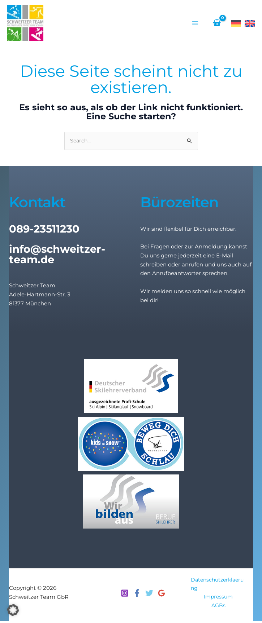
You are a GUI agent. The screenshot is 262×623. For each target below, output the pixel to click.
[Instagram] (125, 594)
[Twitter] (149, 594)
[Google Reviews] (162, 594)
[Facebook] (137, 594)
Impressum (218, 598)
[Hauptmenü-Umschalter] (195, 23)
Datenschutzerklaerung (217, 585)
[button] (13, 610)
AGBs (218, 607)
